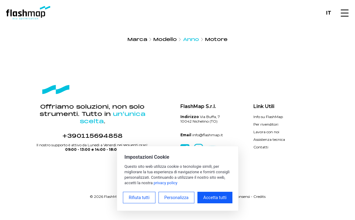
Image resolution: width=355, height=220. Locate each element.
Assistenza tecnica (269, 139)
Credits (259, 196)
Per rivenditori (265, 124)
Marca (137, 39)
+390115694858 (92, 136)
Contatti (260, 147)
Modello (165, 39)
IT (328, 13)
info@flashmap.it (207, 135)
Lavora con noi (266, 132)
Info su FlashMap (268, 116)
